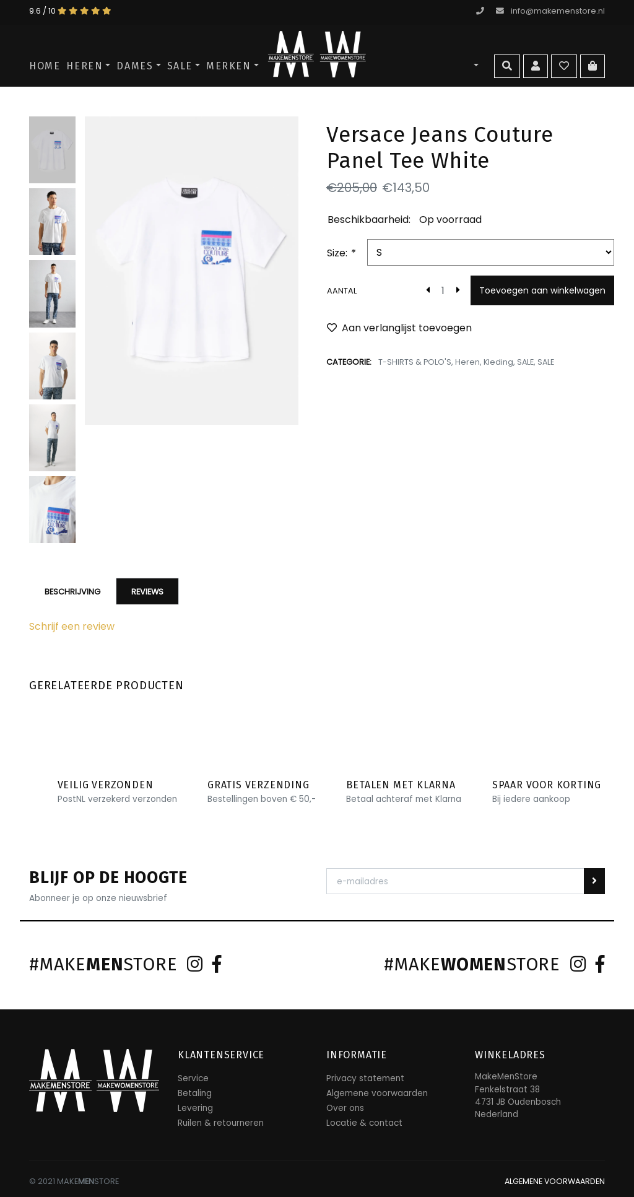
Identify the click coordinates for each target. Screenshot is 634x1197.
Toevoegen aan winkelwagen (542, 290)
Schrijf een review (72, 626)
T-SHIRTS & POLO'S (415, 362)
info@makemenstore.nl (550, 11)
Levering (195, 1108)
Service (193, 1078)
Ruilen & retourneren (221, 1123)
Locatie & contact (364, 1123)
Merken (228, 66)
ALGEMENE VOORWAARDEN (553, 1181)
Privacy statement (365, 1078)
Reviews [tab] (147, 591)
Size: (341, 253)
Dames (134, 66)
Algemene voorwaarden (377, 1093)
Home (44, 66)
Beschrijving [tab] (72, 591)
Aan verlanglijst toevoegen (399, 328)
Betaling (195, 1093)
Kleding (499, 362)
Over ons (345, 1108)
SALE (180, 66)
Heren (84, 66)
